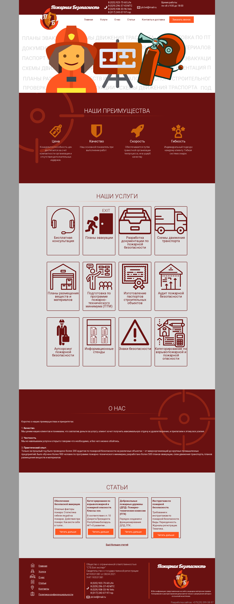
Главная (88, 19)
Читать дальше (68, 532)
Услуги (103, 19)
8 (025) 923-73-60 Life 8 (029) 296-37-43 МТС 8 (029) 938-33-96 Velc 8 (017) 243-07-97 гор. (120, 7)
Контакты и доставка (153, 19)
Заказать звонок (182, 19)
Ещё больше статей (117, 544)
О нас (117, 19)
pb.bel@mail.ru (149, 7)
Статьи (131, 19)
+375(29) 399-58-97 (203, 602)
